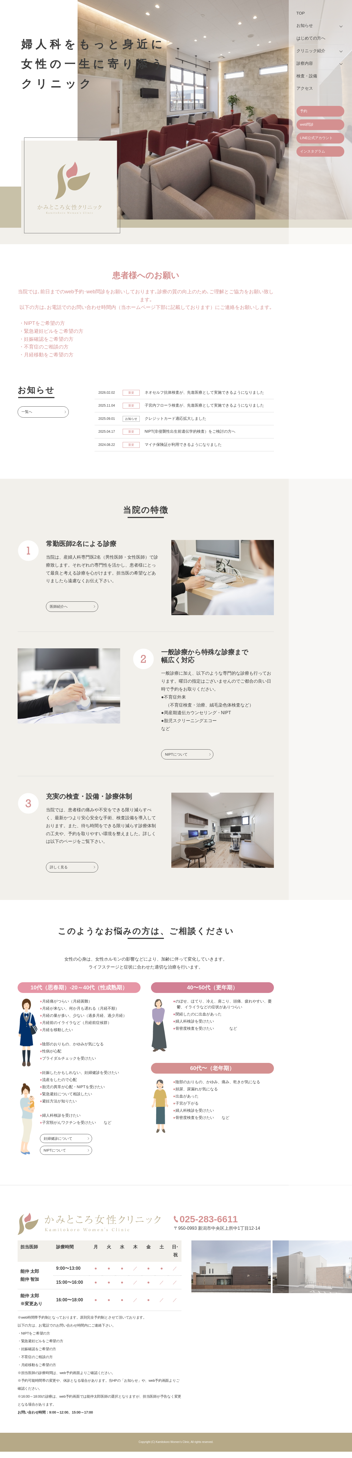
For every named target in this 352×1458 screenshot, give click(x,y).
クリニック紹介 (310, 50)
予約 (303, 111)
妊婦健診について (58, 1145)
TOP (300, 13)
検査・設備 (306, 76)
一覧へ (26, 412)
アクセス (304, 88)
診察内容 (304, 63)
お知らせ (304, 25)
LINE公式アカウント (316, 138)
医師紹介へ (59, 611)
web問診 (307, 124)
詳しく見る (59, 873)
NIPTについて (176, 759)
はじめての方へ (310, 38)
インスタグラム (312, 151)
